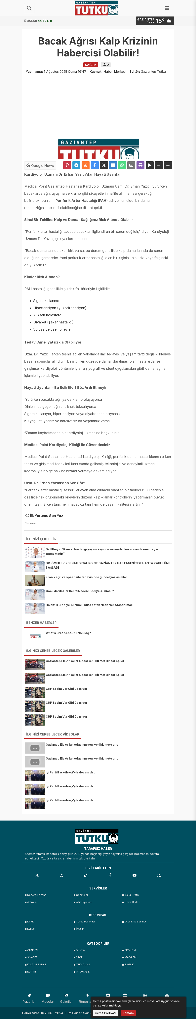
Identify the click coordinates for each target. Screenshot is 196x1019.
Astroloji (32, 902)
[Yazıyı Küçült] (159, 165)
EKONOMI (130, 950)
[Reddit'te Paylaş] (86, 165)
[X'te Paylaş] (104, 165)
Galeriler (66, 997)
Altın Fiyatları (84, 902)
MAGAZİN (131, 957)
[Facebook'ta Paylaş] (95, 165)
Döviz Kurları (132, 902)
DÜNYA (80, 950)
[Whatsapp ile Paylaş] (122, 165)
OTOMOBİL (83, 971)
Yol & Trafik (132, 894)
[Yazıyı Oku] (150, 165)
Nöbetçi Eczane (36, 894)
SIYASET (32, 957)
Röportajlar (87, 997)
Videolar (48, 997)
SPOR (79, 957)
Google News (40, 165)
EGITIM (31, 971)
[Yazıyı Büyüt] (168, 165)
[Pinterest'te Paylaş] (67, 165)
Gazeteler (82, 894)
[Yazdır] (140, 165)
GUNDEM (32, 950)
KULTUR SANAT (36, 964)
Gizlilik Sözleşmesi (136, 921)
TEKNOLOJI (83, 964)
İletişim (80, 928)
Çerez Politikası (85, 921)
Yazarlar (29, 997)
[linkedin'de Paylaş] (113, 165)
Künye (31, 928)
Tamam (128, 1013)
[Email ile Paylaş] (131, 165)
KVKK (30, 921)
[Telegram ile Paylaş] (76, 165)
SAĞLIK (129, 964)
